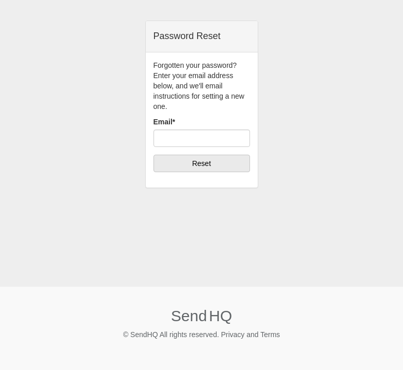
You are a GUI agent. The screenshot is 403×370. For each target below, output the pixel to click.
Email (164, 122)
